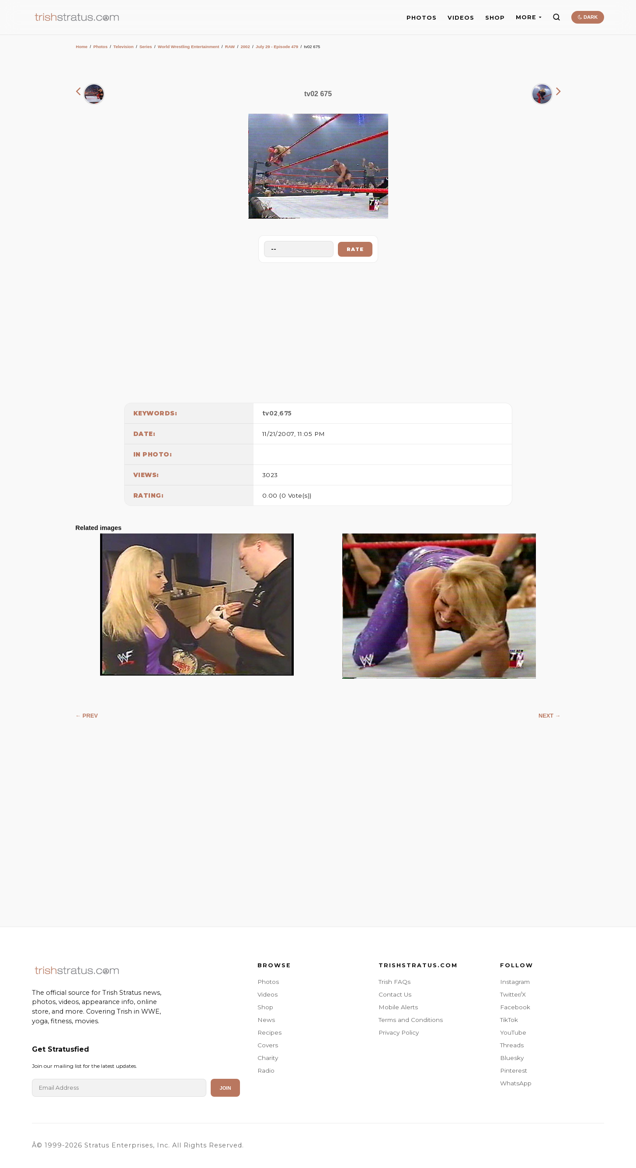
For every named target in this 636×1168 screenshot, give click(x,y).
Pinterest (513, 1070)
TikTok (509, 1019)
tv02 (270, 413)
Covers (267, 1045)
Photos (100, 46)
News (266, 1019)
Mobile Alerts (398, 1007)
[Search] (556, 17)
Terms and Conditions (411, 1019)
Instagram (515, 981)
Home (82, 46)
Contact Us (395, 994)
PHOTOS (422, 17)
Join (225, 1088)
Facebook (515, 1007)
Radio (266, 1070)
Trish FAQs (394, 981)
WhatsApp (516, 1083)
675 (285, 413)
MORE (529, 17)
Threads (512, 1045)
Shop (265, 1007)
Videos (267, 994)
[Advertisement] (318, 330)
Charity (267, 1057)
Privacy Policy (399, 1032)
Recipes (269, 1032)
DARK (588, 17)
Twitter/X (513, 994)
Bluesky (512, 1057)
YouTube (513, 1032)
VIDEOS (461, 17)
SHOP (495, 17)
